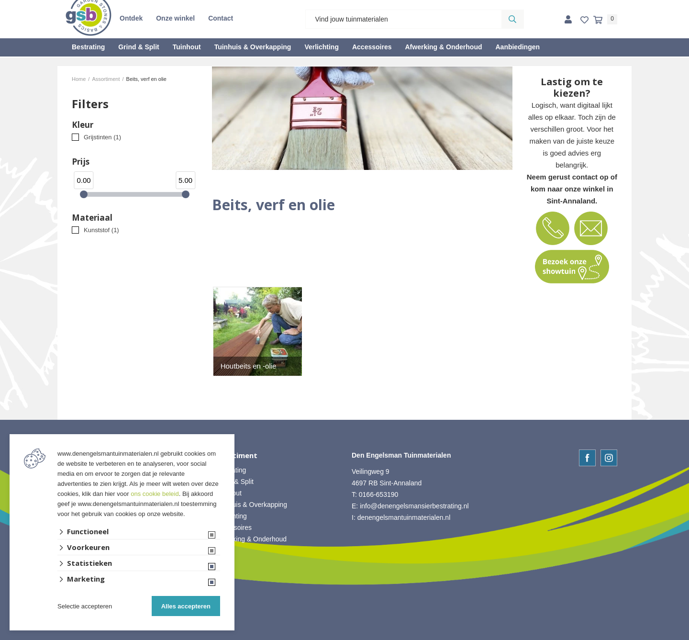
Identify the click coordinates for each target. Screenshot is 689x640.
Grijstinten (102, 137)
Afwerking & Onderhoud (443, 47)
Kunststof (101, 230)
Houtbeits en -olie (249, 366)
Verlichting (321, 47)
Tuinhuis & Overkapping (252, 47)
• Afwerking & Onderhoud (249, 539)
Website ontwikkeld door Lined (344, 636)
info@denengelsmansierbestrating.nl (414, 506)
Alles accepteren (186, 606)
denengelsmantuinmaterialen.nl (404, 517)
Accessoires (372, 47)
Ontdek (131, 18)
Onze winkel (175, 18)
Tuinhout (187, 47)
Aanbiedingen (517, 47)
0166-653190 (379, 494)
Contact (220, 18)
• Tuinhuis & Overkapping (249, 504)
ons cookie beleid (154, 493)
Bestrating (88, 47)
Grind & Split (138, 47)
